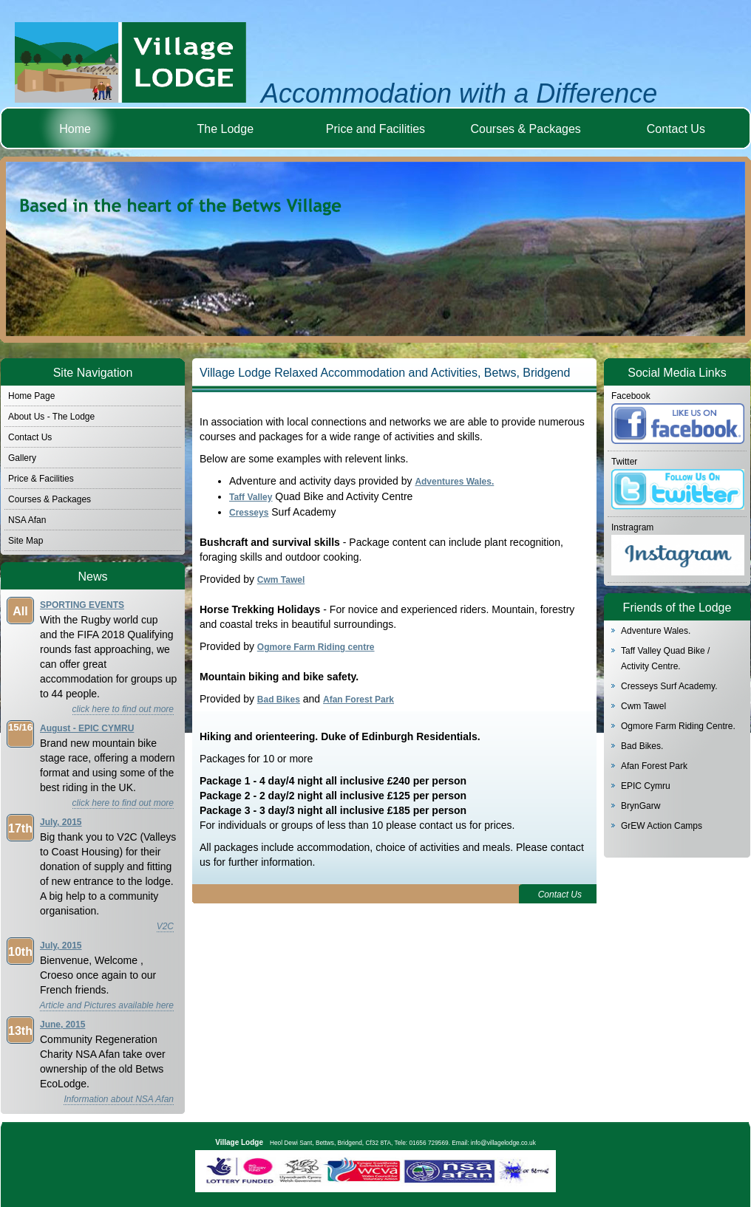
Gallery (22, 458)
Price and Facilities (375, 129)
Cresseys (248, 512)
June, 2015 (62, 1024)
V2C (165, 926)
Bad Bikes (278, 699)
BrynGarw (640, 806)
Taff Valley (250, 497)
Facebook (630, 396)
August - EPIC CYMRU (87, 728)
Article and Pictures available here (107, 1005)
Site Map (25, 541)
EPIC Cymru (645, 786)
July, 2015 (60, 822)
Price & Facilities (41, 478)
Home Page (31, 396)
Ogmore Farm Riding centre (316, 647)
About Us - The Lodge (51, 416)
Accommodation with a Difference (459, 93)
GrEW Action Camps (661, 826)
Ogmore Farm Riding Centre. (678, 726)
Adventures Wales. (454, 481)
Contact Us (676, 129)
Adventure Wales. (655, 631)
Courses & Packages (525, 129)
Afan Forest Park (654, 766)
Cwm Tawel (643, 706)
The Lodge (225, 129)
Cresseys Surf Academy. (669, 686)
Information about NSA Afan (119, 1099)
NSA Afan (27, 520)
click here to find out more (123, 709)
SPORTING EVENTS (82, 605)
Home (75, 129)
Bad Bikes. (642, 746)
